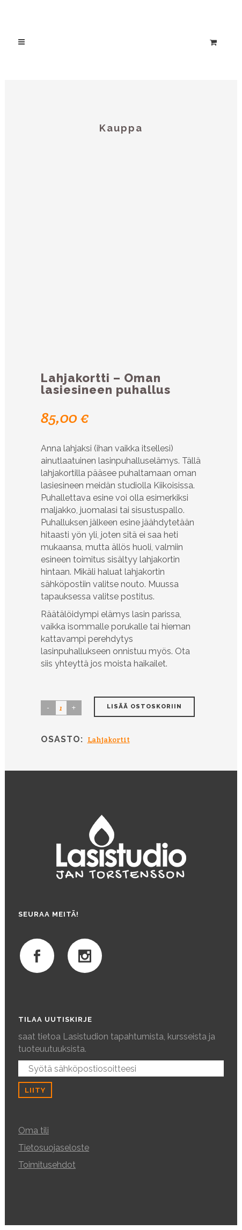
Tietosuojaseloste (53, 1148)
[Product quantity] (61, 707)
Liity (35, 1090)
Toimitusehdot (47, 1165)
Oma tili (33, 1130)
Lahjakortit (108, 739)
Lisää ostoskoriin (144, 706)
